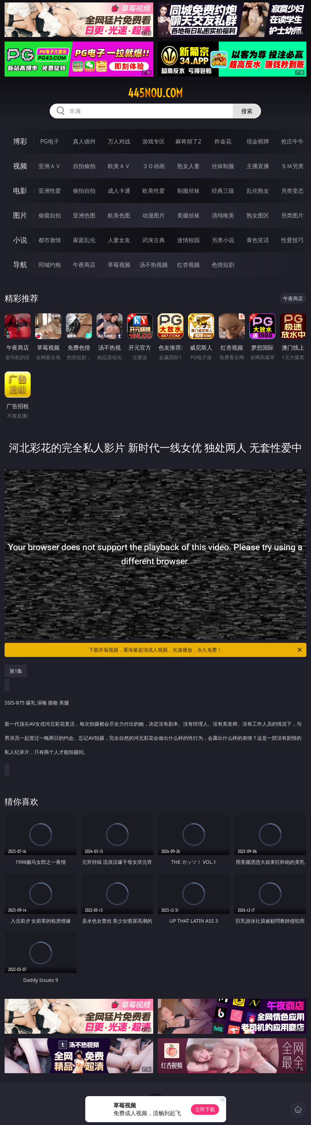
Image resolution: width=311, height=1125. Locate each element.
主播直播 (258, 166)
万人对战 (119, 141)
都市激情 (49, 240)
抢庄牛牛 (292, 141)
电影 (20, 190)
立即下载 (205, 1109)
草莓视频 (119, 265)
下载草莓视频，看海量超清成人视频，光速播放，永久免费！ (196, 650)
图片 (20, 215)
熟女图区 (258, 215)
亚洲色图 (84, 215)
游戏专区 (153, 141)
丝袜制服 (223, 166)
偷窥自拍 (49, 215)
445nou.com (155, 93)
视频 (20, 166)
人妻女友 (119, 240)
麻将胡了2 (188, 141)
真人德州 (84, 141)
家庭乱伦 (84, 240)
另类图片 (292, 215)
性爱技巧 (292, 240)
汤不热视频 (153, 265)
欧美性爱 (153, 191)
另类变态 (292, 191)
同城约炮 (49, 265)
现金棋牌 (258, 141)
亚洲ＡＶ (49, 166)
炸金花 (222, 141)
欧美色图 (119, 215)
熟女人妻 (188, 166)
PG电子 (49, 141)
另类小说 (223, 240)
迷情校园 (188, 240)
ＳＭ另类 (292, 166)
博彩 (20, 141)
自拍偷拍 (84, 166)
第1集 (16, 671)
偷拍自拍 (84, 191)
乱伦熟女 (258, 191)
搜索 (247, 111)
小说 (20, 240)
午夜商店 (84, 265)
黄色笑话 (258, 240)
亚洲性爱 (49, 191)
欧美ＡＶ (119, 166)
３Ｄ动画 (153, 166)
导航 (20, 264)
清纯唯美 (223, 215)
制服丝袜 (188, 191)
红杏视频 (188, 265)
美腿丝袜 (188, 215)
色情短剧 (223, 265)
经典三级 (223, 191)
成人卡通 (119, 191)
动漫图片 (153, 215)
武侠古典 (153, 240)
